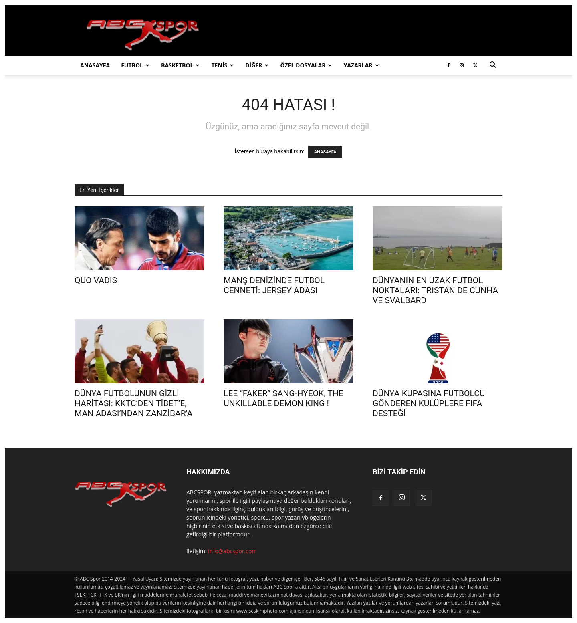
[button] (492, 66)
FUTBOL (135, 65)
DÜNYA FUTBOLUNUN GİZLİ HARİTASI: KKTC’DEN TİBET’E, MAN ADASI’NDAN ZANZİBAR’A (133, 403)
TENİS (222, 65)
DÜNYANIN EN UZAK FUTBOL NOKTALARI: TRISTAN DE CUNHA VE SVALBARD (435, 290)
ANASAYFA (95, 65)
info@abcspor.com (232, 551)
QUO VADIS (96, 280)
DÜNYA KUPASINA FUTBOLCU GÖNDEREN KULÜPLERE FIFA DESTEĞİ (429, 403)
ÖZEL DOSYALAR (306, 65)
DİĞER (256, 65)
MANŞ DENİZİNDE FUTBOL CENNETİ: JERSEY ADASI (274, 285)
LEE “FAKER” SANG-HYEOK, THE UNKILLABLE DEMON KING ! (283, 398)
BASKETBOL (180, 65)
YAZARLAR (361, 65)
